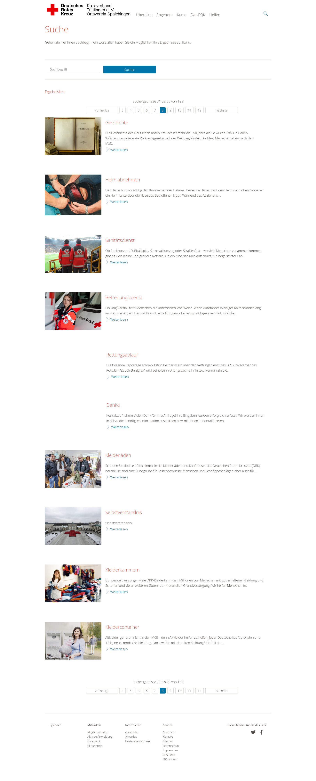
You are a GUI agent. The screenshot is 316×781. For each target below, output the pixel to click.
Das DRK (198, 14)
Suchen (129, 69)
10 (179, 110)
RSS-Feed (169, 755)
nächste (221, 110)
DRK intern (170, 759)
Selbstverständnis (123, 513)
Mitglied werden (97, 732)
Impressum (170, 750)
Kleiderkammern (122, 570)
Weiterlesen (119, 149)
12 (199, 110)
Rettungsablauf (122, 355)
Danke (113, 405)
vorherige (102, 110)
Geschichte (116, 123)
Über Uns (144, 14)
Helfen (214, 14)
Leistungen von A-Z (138, 741)
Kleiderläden (118, 455)
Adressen (169, 732)
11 (190, 110)
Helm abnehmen (122, 180)
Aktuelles (131, 737)
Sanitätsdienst (120, 240)
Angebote (164, 14)
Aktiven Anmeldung (100, 737)
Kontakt (168, 737)
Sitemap (168, 741)
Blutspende (94, 746)
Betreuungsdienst (123, 298)
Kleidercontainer (122, 627)
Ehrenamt (93, 741)
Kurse (181, 14)
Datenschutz (171, 746)
